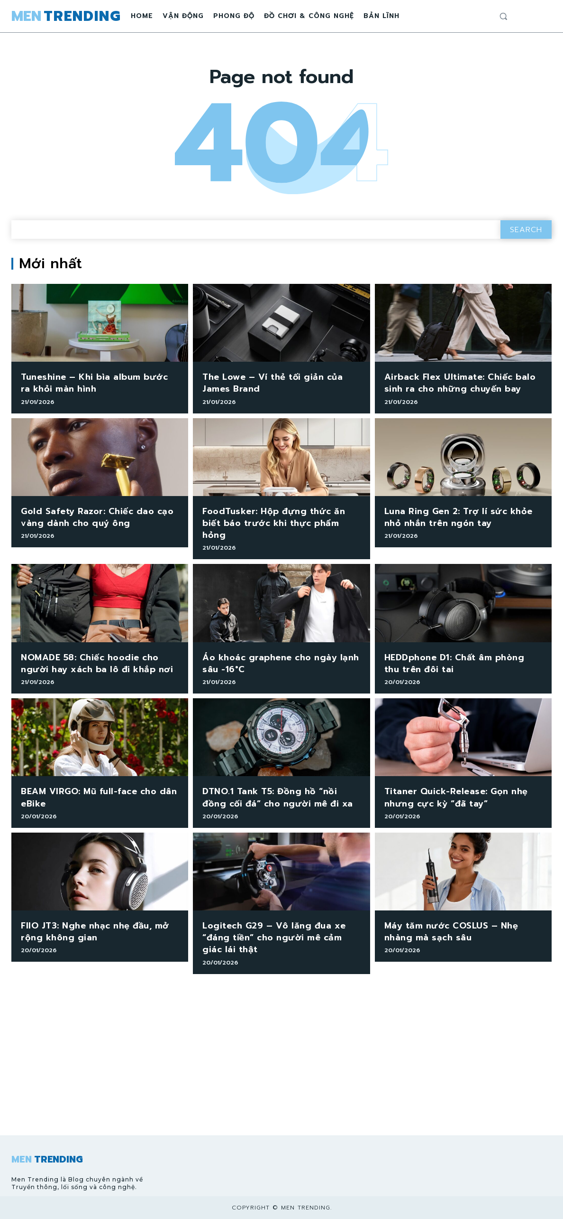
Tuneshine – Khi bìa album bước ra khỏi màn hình (94, 382)
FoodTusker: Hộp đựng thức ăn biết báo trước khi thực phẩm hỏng (273, 523)
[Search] (526, 229)
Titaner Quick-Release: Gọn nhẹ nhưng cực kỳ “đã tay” (456, 797)
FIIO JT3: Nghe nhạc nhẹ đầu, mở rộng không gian (95, 931)
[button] (503, 16)
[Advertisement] (281, 1064)
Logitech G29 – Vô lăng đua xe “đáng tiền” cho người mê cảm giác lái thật (274, 937)
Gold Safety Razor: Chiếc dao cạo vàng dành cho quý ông (97, 517)
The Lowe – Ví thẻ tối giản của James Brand (272, 382)
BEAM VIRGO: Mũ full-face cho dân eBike (99, 797)
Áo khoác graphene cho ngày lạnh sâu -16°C (280, 663)
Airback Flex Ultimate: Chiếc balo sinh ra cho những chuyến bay (460, 382)
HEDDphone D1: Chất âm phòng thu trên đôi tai (454, 663)
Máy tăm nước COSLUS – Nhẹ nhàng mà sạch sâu (451, 931)
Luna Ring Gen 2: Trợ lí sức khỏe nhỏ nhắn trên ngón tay (458, 517)
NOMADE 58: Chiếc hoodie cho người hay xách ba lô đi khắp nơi (97, 663)
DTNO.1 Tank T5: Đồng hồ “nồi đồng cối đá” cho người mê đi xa (277, 797)
